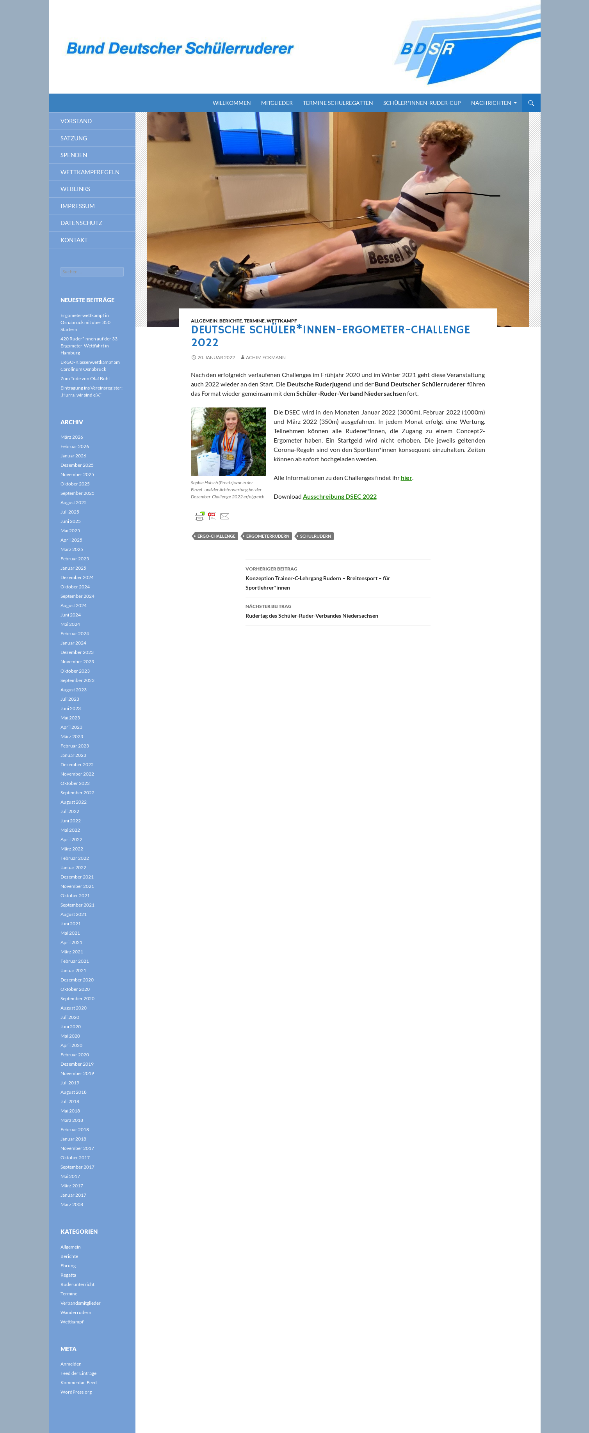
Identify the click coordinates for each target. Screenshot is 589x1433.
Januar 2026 (73, 456)
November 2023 (77, 661)
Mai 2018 (70, 1111)
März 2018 (72, 1120)
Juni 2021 (71, 923)
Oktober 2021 (75, 895)
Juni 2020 (71, 1026)
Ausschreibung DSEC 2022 (340, 496)
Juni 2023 (71, 708)
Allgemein (204, 321)
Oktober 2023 (75, 671)
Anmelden (71, 1364)
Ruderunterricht (77, 1284)
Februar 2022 (75, 858)
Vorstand (76, 120)
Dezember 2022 (77, 764)
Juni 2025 (71, 521)
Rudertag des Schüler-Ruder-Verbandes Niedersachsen (338, 610)
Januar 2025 (73, 568)
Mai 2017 (70, 1176)
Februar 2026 (75, 446)
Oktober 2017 (75, 1157)
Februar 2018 (75, 1129)
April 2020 (71, 1045)
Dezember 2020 (77, 980)
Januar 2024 (73, 643)
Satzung (74, 138)
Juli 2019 (70, 1083)
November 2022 (77, 774)
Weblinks (75, 188)
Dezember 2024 (77, 577)
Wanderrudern (76, 1312)
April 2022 (71, 839)
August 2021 (74, 914)
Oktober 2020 (75, 989)
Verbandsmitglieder (81, 1303)
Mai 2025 (70, 530)
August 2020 (74, 1008)
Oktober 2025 (75, 484)
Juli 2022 (70, 811)
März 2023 (72, 736)
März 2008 (72, 1204)
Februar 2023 (75, 746)
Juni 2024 (71, 615)
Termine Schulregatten (338, 102)
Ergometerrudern (267, 535)
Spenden (74, 154)
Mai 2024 (70, 624)
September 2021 (77, 905)
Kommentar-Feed (79, 1382)
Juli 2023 (70, 699)
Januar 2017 (73, 1195)
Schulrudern (315, 535)
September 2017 (77, 1167)
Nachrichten (491, 102)
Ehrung (68, 1265)
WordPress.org (76, 1392)
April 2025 (71, 540)
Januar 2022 (73, 867)
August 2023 (74, 690)
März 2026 (72, 437)
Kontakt (74, 239)
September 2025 (77, 493)
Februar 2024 (75, 633)
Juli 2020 (70, 1017)
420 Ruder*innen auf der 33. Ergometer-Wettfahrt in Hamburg (90, 346)
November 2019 (77, 1073)
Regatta (68, 1275)
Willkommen (232, 102)
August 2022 (74, 802)
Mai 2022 (70, 830)
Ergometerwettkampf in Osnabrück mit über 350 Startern (85, 322)
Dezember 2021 (77, 877)
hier (406, 477)
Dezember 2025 (77, 465)
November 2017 (77, 1148)
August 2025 (74, 502)
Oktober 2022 (75, 783)
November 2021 (77, 886)
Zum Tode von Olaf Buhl (85, 378)
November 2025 (77, 474)
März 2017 (72, 1186)
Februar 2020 (75, 1054)
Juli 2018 (70, 1101)
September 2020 (77, 998)
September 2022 (77, 792)
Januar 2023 (73, 755)
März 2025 (72, 549)
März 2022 (72, 849)
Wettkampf (282, 321)
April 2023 (71, 727)
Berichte (230, 321)
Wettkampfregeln (90, 171)
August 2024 (74, 605)
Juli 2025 (70, 512)
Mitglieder (277, 102)
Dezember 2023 (77, 652)
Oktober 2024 (75, 587)
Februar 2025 (75, 559)
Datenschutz (81, 222)
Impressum (78, 205)
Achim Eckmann (266, 357)
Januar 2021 (73, 970)
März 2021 (72, 952)
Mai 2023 (70, 718)
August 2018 (74, 1092)
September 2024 (77, 596)
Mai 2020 (70, 1036)
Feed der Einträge (78, 1373)
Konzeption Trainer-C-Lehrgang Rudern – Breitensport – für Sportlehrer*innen (338, 577)
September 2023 (77, 680)
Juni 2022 (71, 821)
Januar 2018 (73, 1139)
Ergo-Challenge (216, 535)
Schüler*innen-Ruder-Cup (422, 102)
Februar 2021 (75, 961)
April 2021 (71, 942)
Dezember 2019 (77, 1064)
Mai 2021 (70, 933)
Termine (254, 321)
